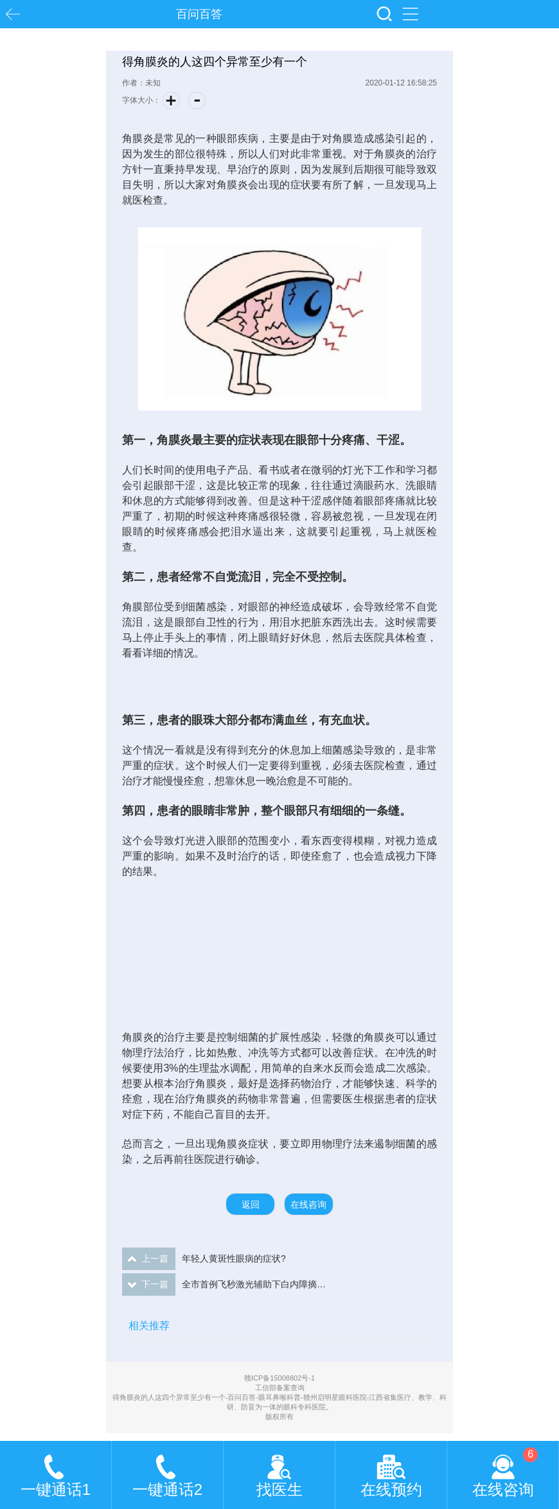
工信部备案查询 (280, 1387)
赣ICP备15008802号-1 (279, 1378)
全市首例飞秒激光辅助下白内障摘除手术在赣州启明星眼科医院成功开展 (224, 1284)
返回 (251, 1204)
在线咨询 (308, 1204)
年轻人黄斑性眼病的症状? (204, 1259)
